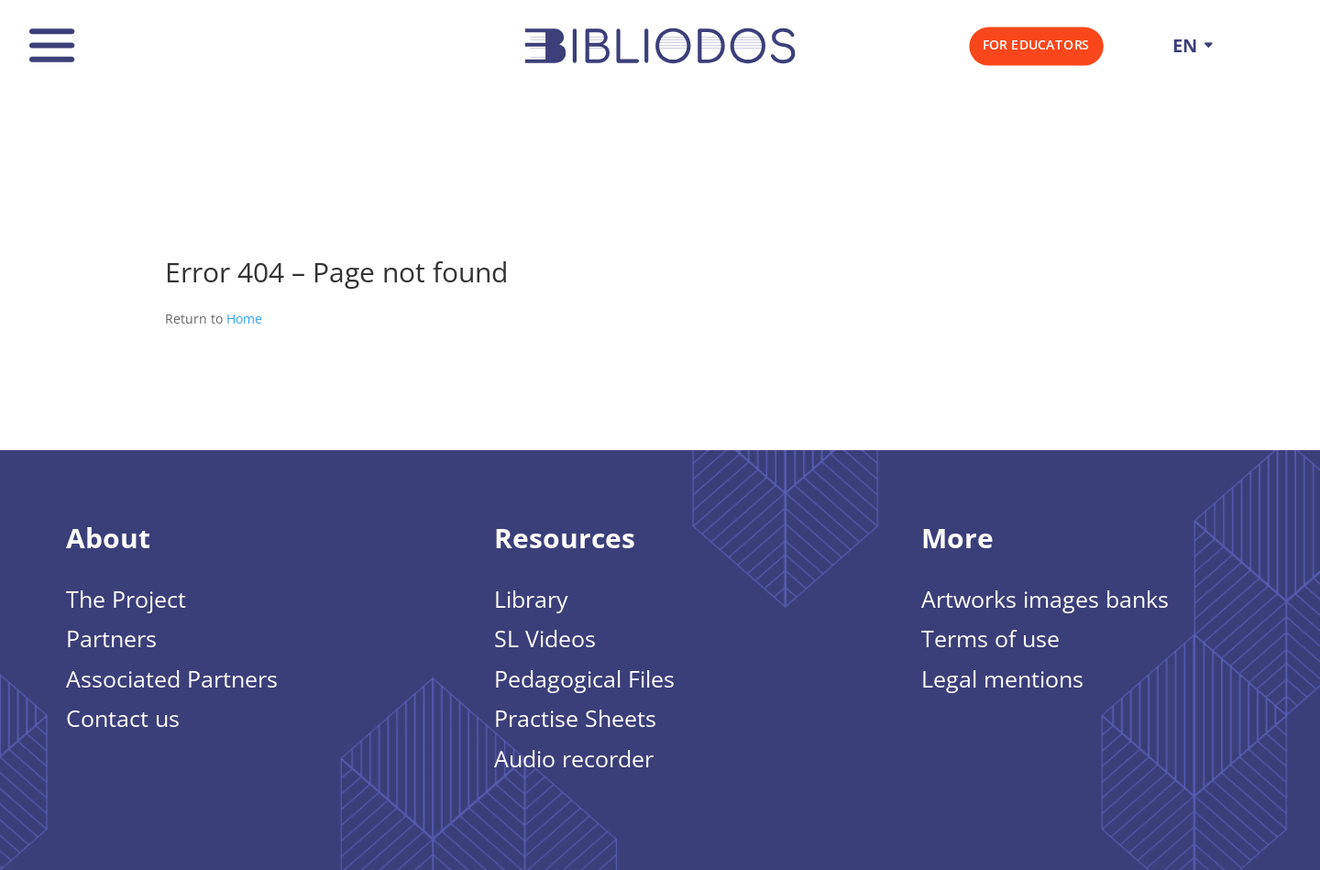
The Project (126, 600)
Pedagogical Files (584, 680)
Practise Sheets (575, 719)
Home (244, 318)
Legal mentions (1002, 680)
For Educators (1036, 44)
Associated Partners (172, 680)
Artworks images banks (1045, 600)
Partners (111, 640)
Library (531, 600)
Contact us (123, 719)
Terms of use (990, 640)
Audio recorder (574, 760)
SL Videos (545, 640)
